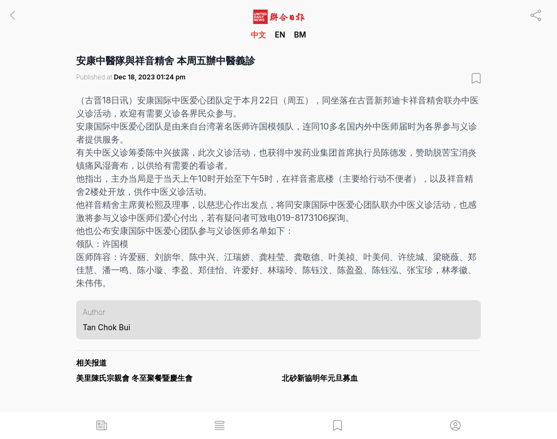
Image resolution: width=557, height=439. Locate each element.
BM (300, 34)
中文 (258, 34)
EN (280, 34)
